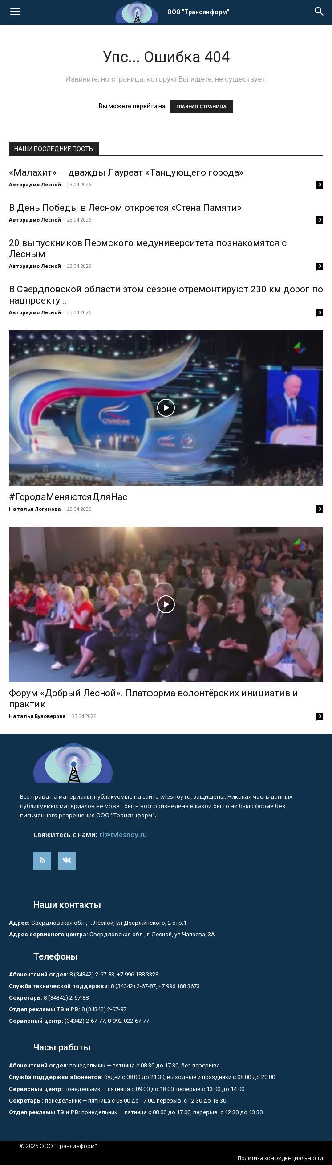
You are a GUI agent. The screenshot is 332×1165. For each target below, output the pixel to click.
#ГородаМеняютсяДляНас (68, 497)
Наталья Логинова (35, 508)
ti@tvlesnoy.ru (123, 834)
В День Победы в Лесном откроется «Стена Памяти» (125, 207)
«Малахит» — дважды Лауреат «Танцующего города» (126, 172)
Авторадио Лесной (35, 184)
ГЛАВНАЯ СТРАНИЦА (201, 107)
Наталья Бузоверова (37, 716)
